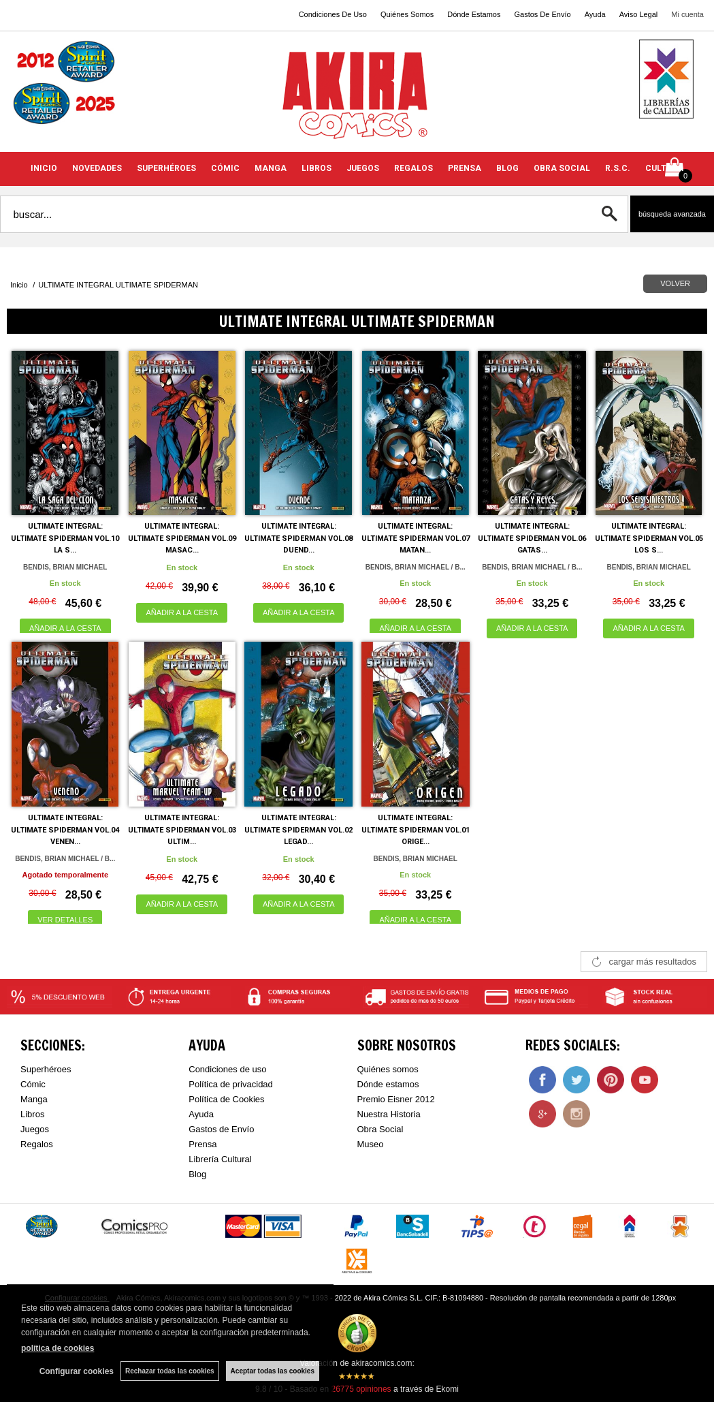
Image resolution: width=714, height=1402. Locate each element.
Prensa (202, 1144)
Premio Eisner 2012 (396, 1099)
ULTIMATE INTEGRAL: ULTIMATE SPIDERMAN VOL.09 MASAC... (182, 538)
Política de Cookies (226, 1099)
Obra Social (380, 1129)
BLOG (507, 168)
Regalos (36, 1144)
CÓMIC (225, 168)
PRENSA (464, 168)
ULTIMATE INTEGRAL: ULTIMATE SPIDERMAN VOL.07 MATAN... (415, 538)
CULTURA (664, 168)
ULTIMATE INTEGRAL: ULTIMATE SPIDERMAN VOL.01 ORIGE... (415, 829)
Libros (32, 1114)
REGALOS (413, 168)
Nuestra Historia (389, 1114)
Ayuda (595, 14)
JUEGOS (362, 168)
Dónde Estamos (473, 14)
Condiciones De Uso (333, 14)
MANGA (271, 168)
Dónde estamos (388, 1084)
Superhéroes (45, 1069)
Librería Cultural (220, 1159)
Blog (197, 1174)
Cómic (33, 1084)
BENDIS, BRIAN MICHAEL (65, 567)
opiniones (361, 1389)
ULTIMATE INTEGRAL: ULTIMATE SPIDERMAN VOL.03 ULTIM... (182, 829)
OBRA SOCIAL (562, 168)
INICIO (44, 168)
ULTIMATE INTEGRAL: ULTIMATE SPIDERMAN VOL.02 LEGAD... (298, 829)
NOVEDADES (97, 168)
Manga (34, 1099)
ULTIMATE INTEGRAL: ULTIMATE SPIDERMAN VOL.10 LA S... (65, 538)
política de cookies (57, 1348)
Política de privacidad (231, 1084)
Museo (370, 1144)
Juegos (34, 1129)
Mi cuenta (687, 14)
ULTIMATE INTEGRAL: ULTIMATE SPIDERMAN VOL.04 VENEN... (65, 829)
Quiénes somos (388, 1069)
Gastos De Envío (542, 14)
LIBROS (316, 168)
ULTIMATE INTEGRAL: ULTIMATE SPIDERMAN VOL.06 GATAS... (532, 538)
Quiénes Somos (407, 14)
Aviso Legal (638, 14)
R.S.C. (617, 168)
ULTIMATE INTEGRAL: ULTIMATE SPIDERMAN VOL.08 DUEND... (298, 538)
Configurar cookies (76, 1371)
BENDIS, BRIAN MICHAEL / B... (416, 567)
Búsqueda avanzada (672, 214)
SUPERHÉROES (166, 168)
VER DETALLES (65, 920)
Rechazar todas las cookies (169, 1371)
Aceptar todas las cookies (272, 1371)
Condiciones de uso (227, 1069)
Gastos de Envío (221, 1129)
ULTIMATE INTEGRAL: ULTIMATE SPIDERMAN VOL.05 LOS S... (649, 538)
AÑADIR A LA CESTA (65, 628)
